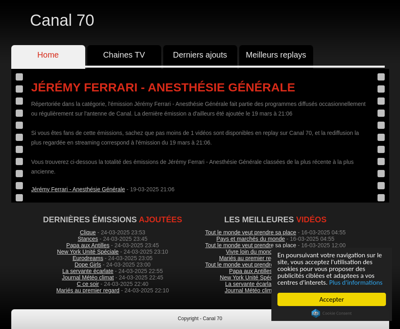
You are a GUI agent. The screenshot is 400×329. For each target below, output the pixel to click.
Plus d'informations (356, 282)
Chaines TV (124, 54)
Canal (62, 20)
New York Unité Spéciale (88, 251)
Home (48, 54)
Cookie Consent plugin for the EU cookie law (332, 313)
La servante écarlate (87, 271)
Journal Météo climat (88, 277)
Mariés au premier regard (87, 290)
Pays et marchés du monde (250, 239)
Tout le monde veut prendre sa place (250, 232)
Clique (88, 232)
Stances (88, 239)
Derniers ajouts (200, 54)
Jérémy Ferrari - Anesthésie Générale (78, 189)
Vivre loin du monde (250, 251)
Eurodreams (87, 258)
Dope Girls (87, 264)
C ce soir (88, 284)
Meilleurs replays (276, 54)
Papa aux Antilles (87, 245)
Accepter (332, 299)
